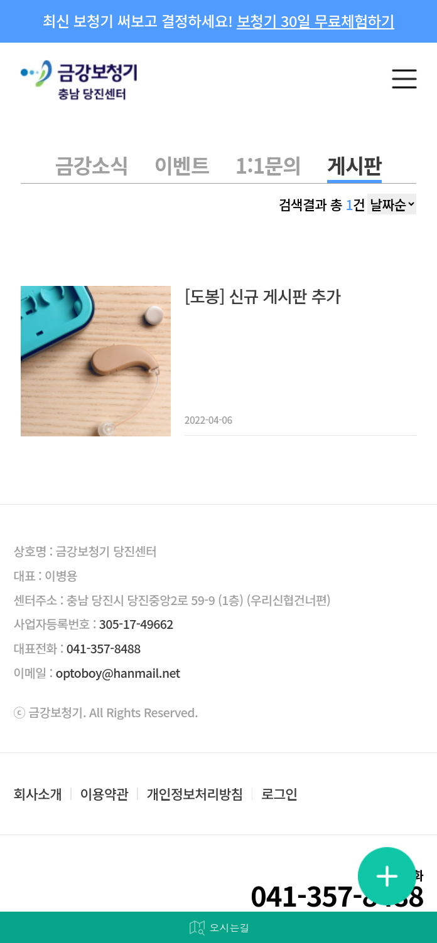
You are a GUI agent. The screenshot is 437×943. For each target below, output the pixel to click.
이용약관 (104, 794)
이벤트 (181, 164)
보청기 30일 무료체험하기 (315, 20)
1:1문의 (268, 164)
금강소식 (91, 164)
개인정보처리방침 (195, 794)
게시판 (354, 164)
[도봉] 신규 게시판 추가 (263, 297)
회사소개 (38, 794)
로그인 (279, 794)
